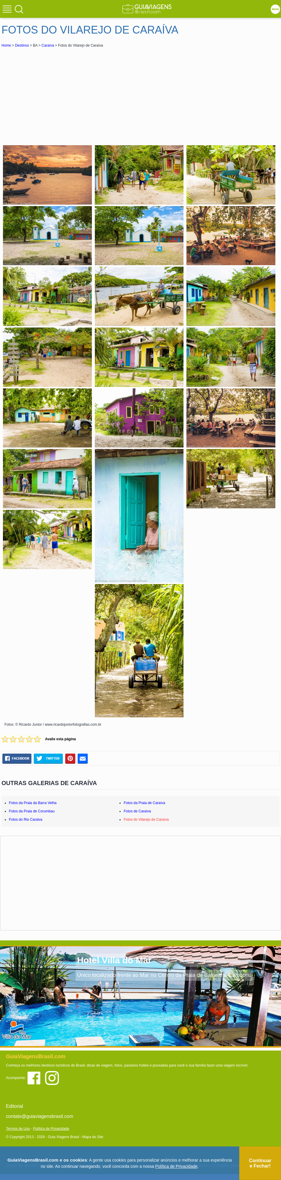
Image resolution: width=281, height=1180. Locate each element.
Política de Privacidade (51, 1129)
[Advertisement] (54, 93)
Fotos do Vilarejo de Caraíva (146, 819)
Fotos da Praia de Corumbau (32, 811)
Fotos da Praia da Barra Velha (33, 803)
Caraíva (47, 45)
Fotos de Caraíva (137, 811)
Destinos (22, 45)
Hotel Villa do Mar (114, 960)
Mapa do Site (92, 1137)
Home (6, 45)
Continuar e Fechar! (260, 1163)
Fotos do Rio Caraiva (25, 819)
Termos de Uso (18, 1129)
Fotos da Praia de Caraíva (144, 803)
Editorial (14, 1106)
